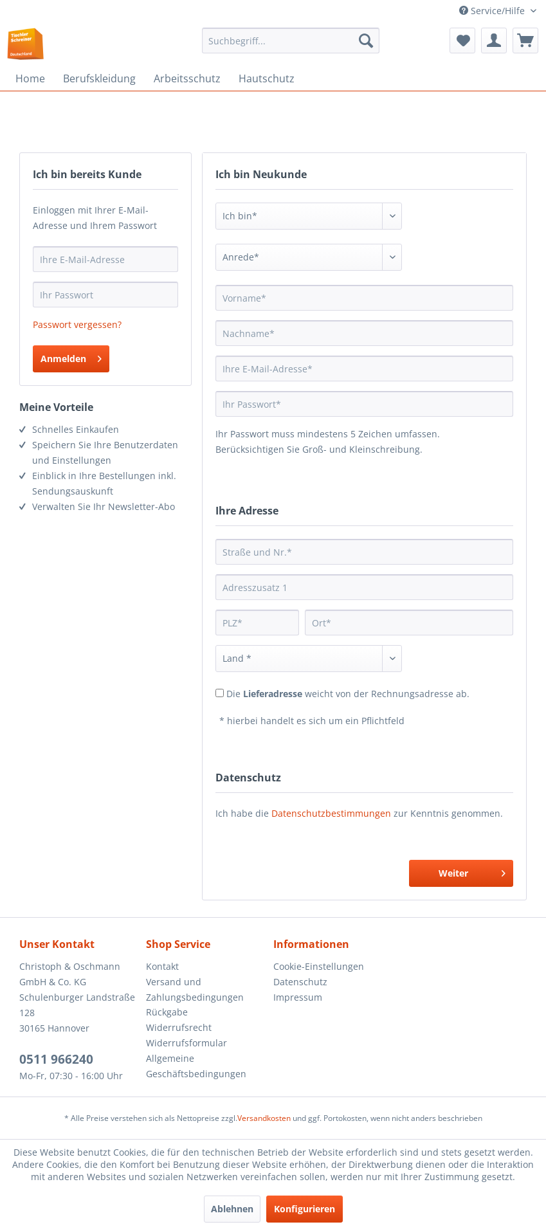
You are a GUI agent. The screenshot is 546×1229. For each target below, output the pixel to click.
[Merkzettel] (462, 40)
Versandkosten (264, 1118)
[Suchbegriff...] (290, 40)
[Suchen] (365, 40)
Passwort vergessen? (77, 324)
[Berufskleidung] (99, 78)
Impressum (297, 997)
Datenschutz (300, 982)
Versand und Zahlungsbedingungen (195, 989)
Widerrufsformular (186, 1043)
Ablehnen (232, 1209)
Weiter (472, 871)
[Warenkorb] (525, 40)
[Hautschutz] (267, 78)
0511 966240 (56, 1059)
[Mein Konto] (494, 40)
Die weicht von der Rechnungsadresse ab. (347, 693)
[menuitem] (290, 40)
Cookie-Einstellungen (318, 966)
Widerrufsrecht (179, 1027)
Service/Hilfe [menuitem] (493, 11)
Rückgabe (167, 1012)
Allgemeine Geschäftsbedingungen (196, 1066)
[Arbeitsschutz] (187, 78)
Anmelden (71, 357)
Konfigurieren (304, 1209)
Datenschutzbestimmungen (331, 813)
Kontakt (162, 966)
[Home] (30, 78)
